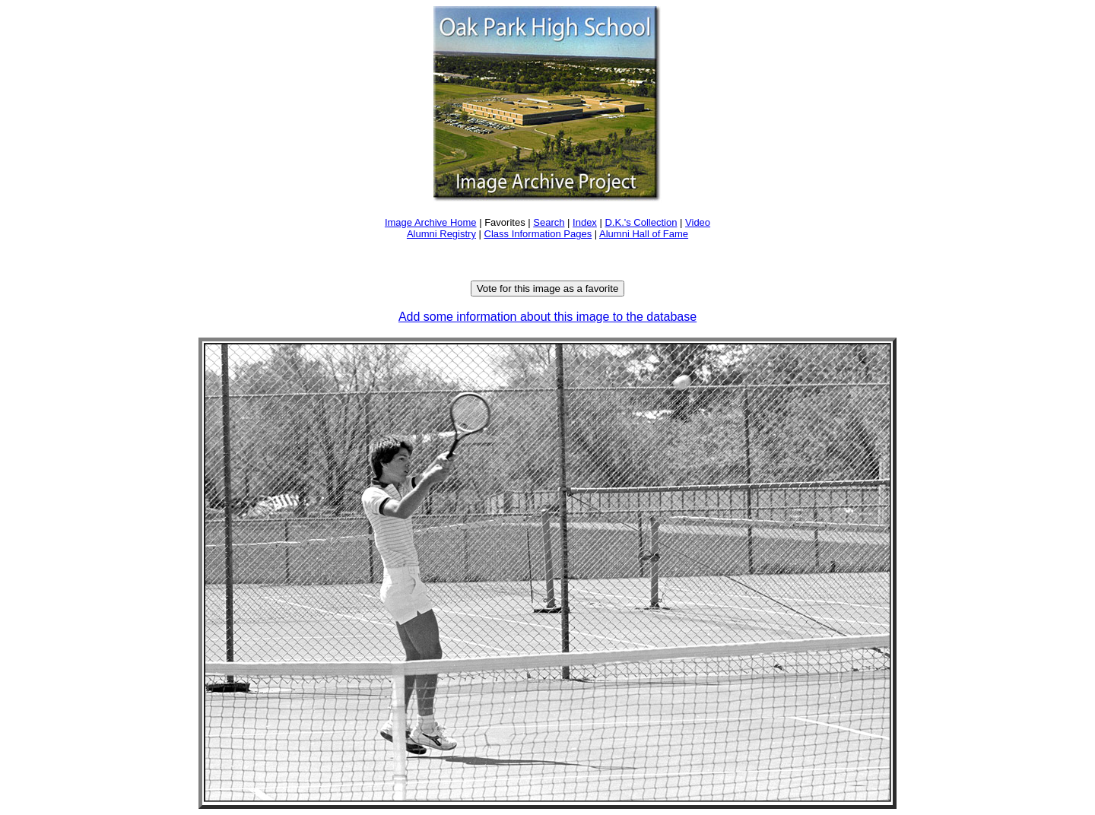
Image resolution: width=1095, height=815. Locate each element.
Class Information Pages (538, 233)
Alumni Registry (441, 233)
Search (548, 222)
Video (697, 222)
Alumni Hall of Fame (643, 233)
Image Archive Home (431, 222)
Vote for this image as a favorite (548, 288)
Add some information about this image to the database (547, 316)
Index (585, 222)
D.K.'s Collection (641, 222)
